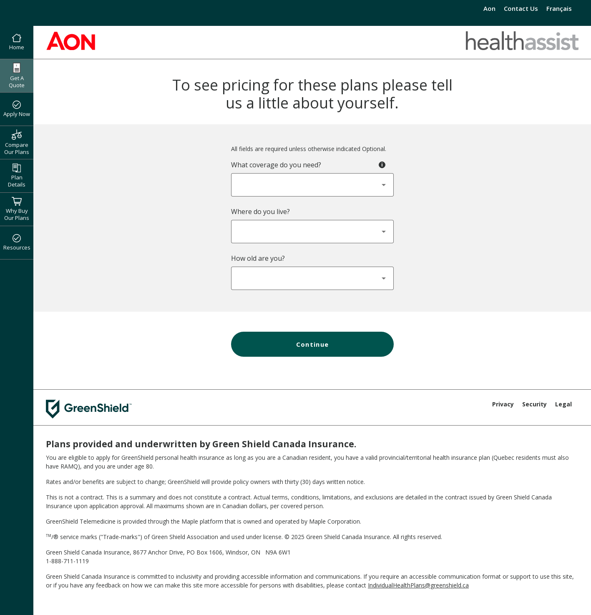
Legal (563, 404)
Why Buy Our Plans (16, 209)
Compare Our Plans (16, 142)
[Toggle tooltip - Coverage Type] (382, 164)
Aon (489, 8)
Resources (16, 243)
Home (16, 42)
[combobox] (312, 185)
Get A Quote (17, 76)
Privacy (503, 404)
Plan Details (16, 176)
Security (534, 404)
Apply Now (16, 109)
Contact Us (521, 8)
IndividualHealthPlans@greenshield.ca (418, 585)
